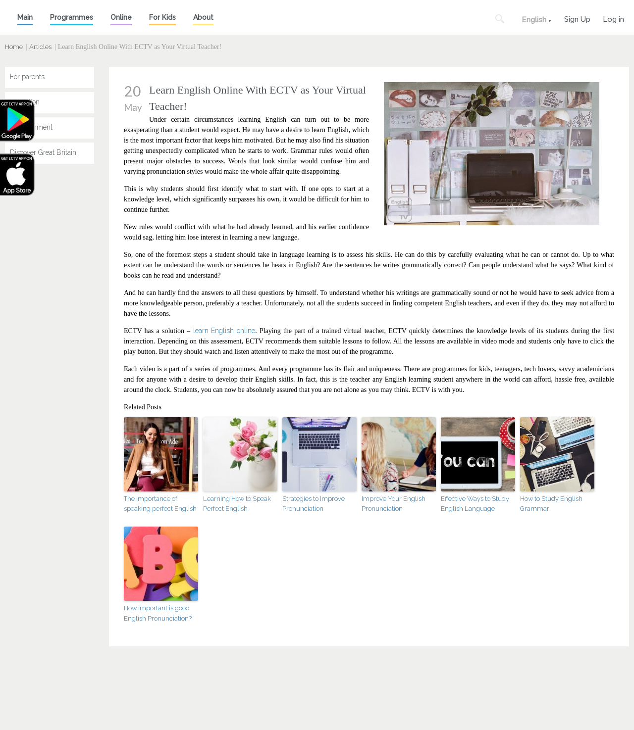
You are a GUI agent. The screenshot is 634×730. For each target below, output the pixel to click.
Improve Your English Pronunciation (393, 504)
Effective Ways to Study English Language (475, 504)
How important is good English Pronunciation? (158, 613)
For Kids (162, 17)
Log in (613, 18)
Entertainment (31, 127)
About (203, 17)
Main (25, 17)
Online (121, 17)
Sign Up (577, 18)
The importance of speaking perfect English (160, 504)
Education (25, 102)
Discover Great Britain (43, 152)
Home (14, 46)
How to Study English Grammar (551, 504)
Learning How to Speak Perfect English (237, 504)
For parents (27, 77)
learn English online (224, 331)
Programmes (71, 17)
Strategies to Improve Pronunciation (313, 504)
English (534, 19)
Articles (40, 46)
